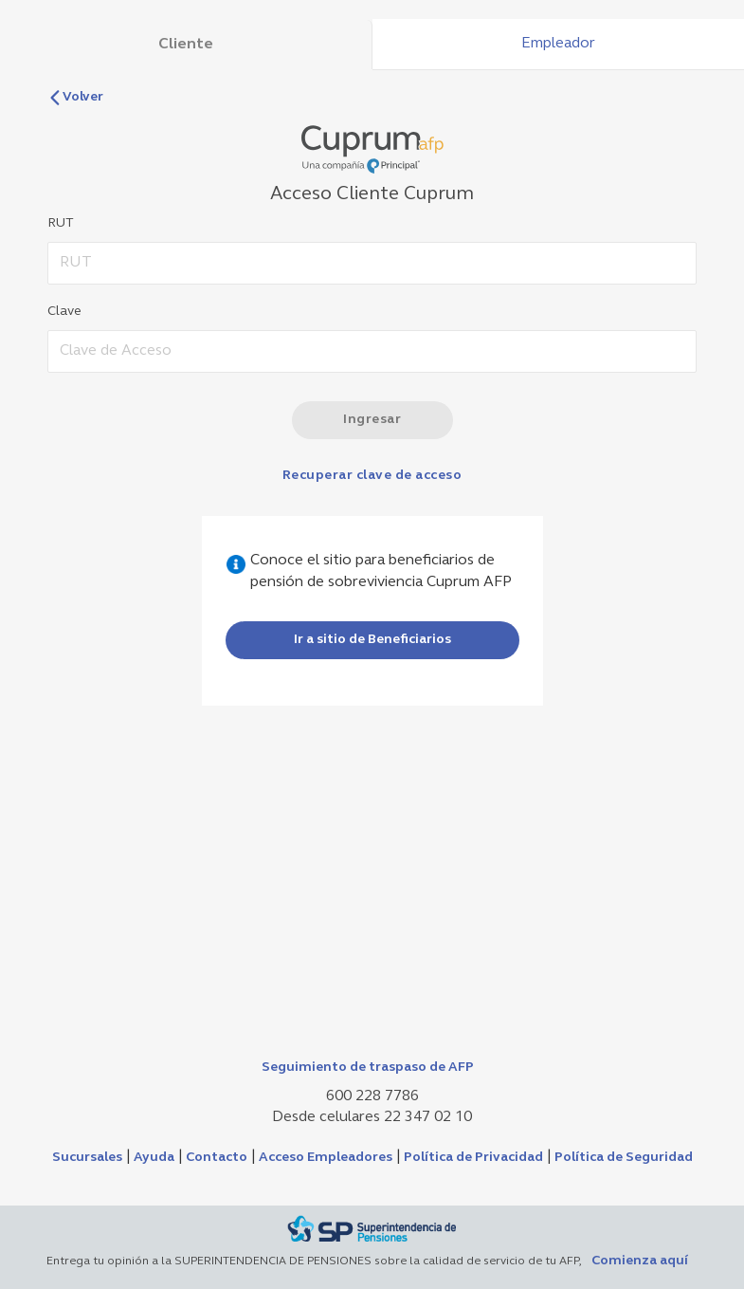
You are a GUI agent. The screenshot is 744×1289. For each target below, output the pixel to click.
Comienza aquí (639, 1261)
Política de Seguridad (623, 1158)
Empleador (558, 43)
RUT (60, 223)
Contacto (216, 1158)
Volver (75, 97)
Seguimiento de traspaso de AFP (368, 1067)
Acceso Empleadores (325, 1158)
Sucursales (87, 1158)
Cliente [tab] (185, 44)
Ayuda (154, 1158)
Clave (64, 311)
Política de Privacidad (473, 1158)
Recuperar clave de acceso (372, 476)
